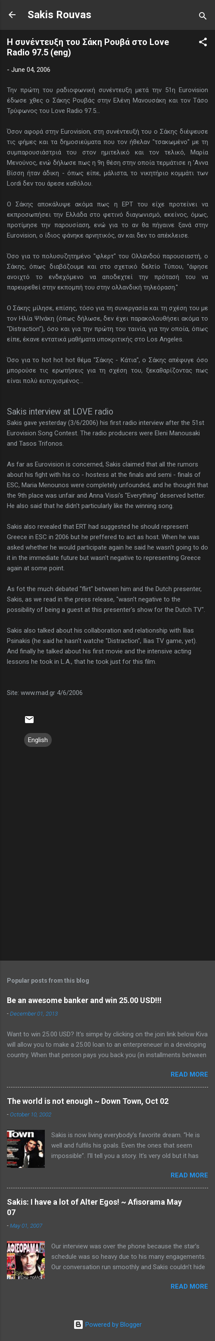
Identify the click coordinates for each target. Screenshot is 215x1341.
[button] (203, 43)
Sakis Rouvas (59, 15)
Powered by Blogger (107, 1324)
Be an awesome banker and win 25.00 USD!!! (84, 1000)
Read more (189, 1074)
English (38, 740)
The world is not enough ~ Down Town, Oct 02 (87, 1101)
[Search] (203, 17)
